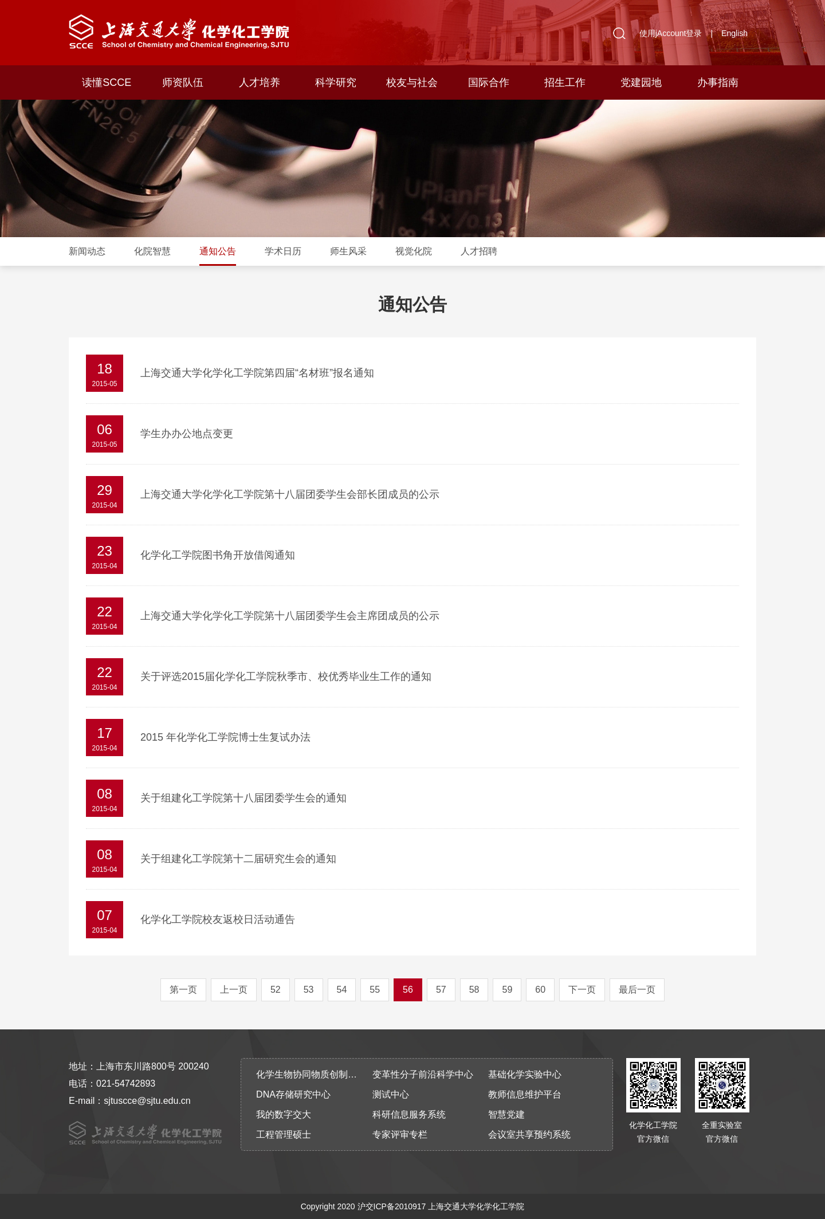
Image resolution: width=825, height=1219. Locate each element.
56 (408, 989)
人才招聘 (479, 251)
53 (309, 989)
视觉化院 (413, 251)
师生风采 (348, 251)
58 (474, 989)
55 (375, 989)
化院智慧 (152, 251)
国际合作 (488, 82)
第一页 (183, 989)
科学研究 (335, 82)
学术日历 (283, 251)
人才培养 (259, 82)
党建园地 (641, 82)
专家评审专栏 (399, 1134)
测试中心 (390, 1094)
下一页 (582, 989)
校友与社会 (412, 82)
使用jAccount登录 (670, 33)
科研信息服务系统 (409, 1114)
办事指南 (717, 82)
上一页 (233, 989)
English (734, 33)
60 (540, 989)
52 (275, 989)
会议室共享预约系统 (529, 1134)
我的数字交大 (283, 1114)
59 (507, 989)
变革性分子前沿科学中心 (422, 1074)
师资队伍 (182, 82)
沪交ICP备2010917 (392, 1206)
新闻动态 (87, 251)
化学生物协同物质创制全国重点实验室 (310, 1074)
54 (342, 989)
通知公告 (217, 251)
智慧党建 (506, 1114)
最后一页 (637, 989)
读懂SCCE (106, 82)
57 (441, 989)
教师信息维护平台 (524, 1094)
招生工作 (565, 82)
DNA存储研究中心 (293, 1094)
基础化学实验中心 (524, 1074)
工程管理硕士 (283, 1134)
